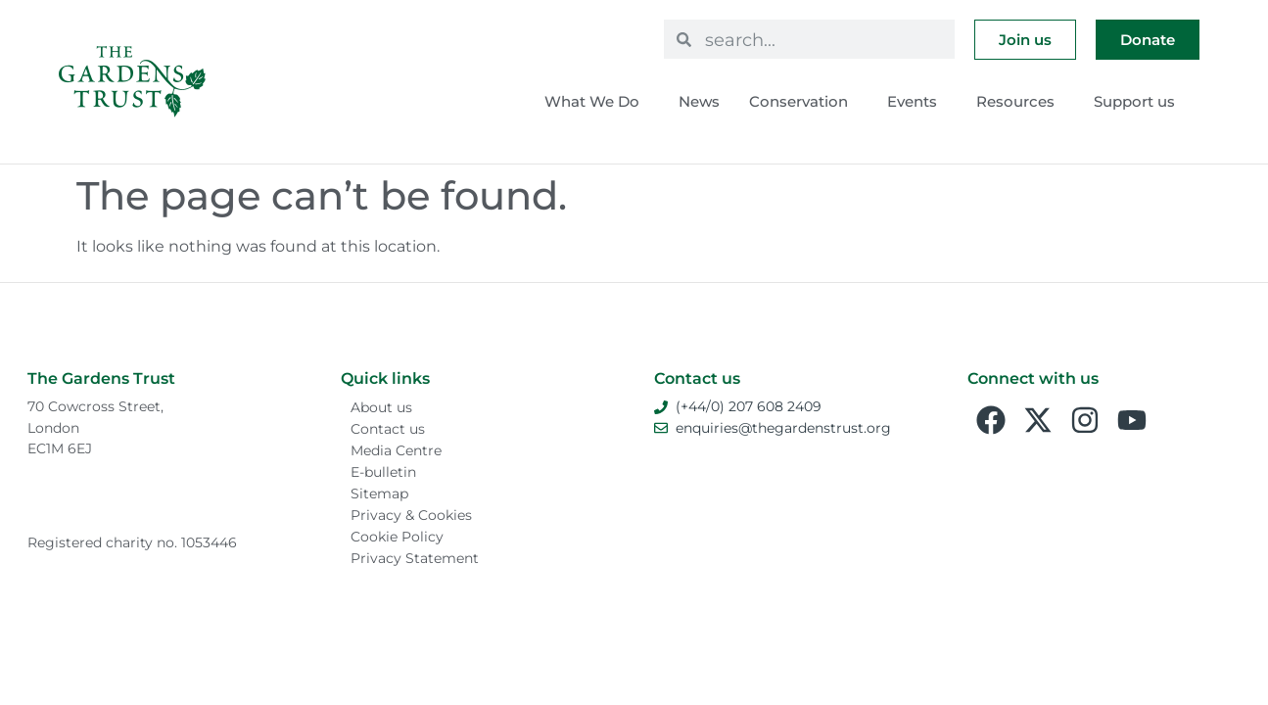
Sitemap (379, 493)
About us (381, 407)
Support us (1139, 102)
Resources (1020, 102)
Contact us (388, 429)
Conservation (803, 102)
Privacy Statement (415, 558)
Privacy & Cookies (411, 515)
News (699, 101)
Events (917, 102)
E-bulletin (383, 472)
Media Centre (396, 450)
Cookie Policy (397, 536)
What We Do (596, 102)
